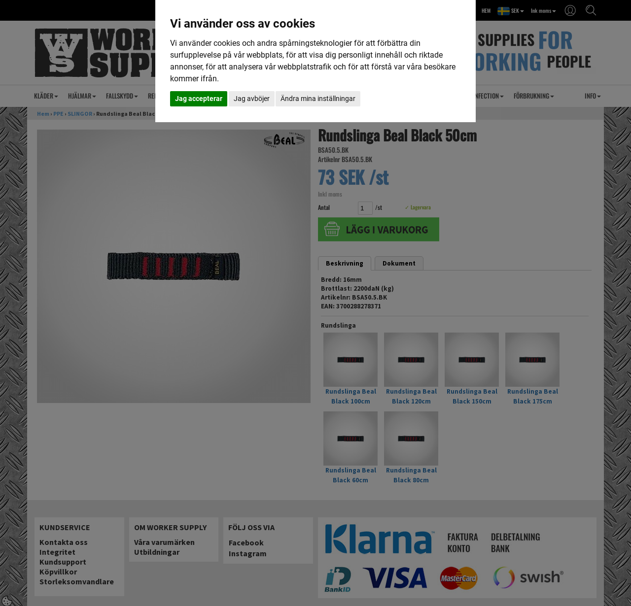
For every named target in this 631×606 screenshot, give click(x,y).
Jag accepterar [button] (198, 98)
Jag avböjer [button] (252, 98)
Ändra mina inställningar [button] (317, 98)
